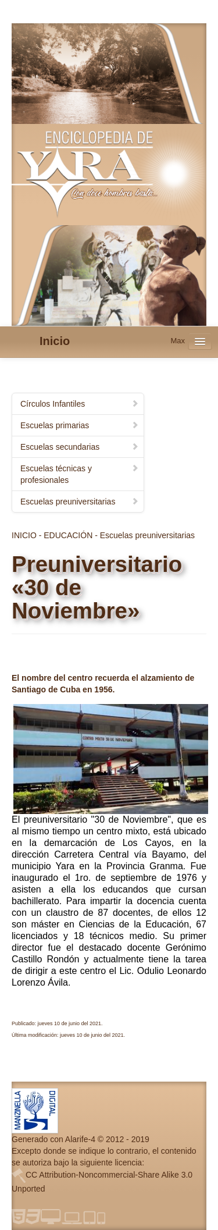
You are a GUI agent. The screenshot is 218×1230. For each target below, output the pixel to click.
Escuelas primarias (79, 425)
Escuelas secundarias (79, 447)
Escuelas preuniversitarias (79, 501)
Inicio (55, 341)
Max (177, 340)
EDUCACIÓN (68, 535)
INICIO (24, 535)
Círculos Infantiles (79, 403)
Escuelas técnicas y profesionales (79, 474)
